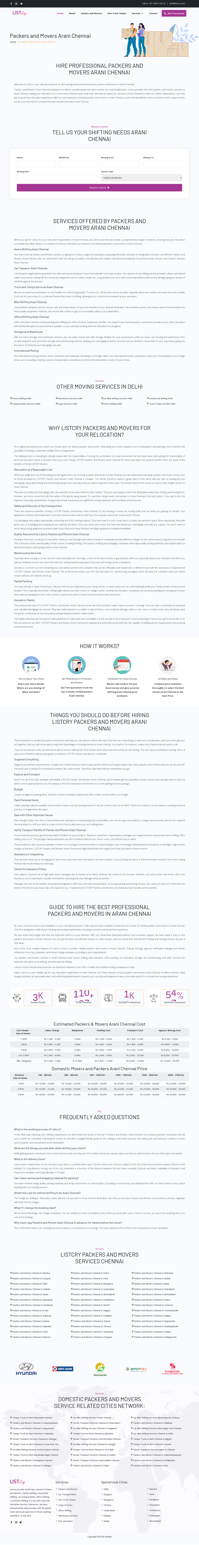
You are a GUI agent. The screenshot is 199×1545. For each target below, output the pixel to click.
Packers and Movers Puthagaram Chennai (32, 1460)
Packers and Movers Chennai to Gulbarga (31, 1316)
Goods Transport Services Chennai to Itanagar (35, 1439)
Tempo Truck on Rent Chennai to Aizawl (152, 1444)
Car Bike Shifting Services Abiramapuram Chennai (156, 1417)
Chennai (106, 1505)
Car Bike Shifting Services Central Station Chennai (36, 1449)
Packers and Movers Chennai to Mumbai (31, 1273)
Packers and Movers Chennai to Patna (91, 1273)
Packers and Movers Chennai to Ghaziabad (32, 1300)
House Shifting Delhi (21, 398)
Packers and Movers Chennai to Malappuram (155, 1337)
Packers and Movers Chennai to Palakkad (92, 1316)
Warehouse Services (67, 1516)
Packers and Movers (91, 13)
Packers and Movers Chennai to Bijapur (152, 1316)
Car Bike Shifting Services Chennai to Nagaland (95, 1428)
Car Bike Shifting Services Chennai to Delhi (153, 1434)
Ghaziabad (153, 1505)
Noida (105, 1521)
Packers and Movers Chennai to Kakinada (31, 1326)
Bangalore (107, 1500)
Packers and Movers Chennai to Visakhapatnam (156, 1326)
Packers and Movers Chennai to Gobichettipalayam (157, 1455)
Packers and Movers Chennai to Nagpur (91, 1310)
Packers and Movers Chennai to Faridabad (33, 1305)
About (72, 13)
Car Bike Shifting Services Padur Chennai (92, 1417)
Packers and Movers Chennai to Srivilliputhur (154, 1460)
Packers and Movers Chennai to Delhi (29, 1284)
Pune (150, 1494)
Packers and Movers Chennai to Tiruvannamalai (156, 1310)
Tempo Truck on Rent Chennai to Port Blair (93, 1449)
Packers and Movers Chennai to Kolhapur (32, 1466)
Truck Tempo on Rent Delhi (162, 404)
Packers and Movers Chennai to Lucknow (153, 1305)
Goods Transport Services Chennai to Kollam (94, 1455)
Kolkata (106, 1516)
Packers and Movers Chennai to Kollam (152, 1332)
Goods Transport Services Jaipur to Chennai (154, 1449)
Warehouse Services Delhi (70, 398)
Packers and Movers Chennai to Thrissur (92, 1326)
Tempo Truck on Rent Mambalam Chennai (32, 1417)
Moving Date (23, 172)
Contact (153, 13)
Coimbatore (154, 1510)
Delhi (104, 1489)
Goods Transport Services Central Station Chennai (97, 1439)
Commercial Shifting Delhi (161, 398)
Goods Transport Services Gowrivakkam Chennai (96, 1460)
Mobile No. (64, 158)
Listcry (108, 1536)
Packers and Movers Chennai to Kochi (30, 1332)
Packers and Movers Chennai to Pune (90, 1278)
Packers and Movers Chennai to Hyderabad (93, 1289)
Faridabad (153, 1499)
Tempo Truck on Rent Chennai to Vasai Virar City (35, 1444)
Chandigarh (153, 1516)
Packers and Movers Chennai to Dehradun (153, 1273)
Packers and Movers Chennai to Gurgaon (31, 1278)
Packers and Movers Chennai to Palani (91, 1466)
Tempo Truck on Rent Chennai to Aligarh (152, 1439)
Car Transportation (66, 1494)
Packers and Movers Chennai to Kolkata (31, 1289)
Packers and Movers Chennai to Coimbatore (94, 1300)
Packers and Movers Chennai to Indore (152, 1300)
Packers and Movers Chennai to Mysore (31, 1337)
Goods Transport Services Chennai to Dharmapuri (96, 1423)
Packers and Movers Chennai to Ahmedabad (94, 1294)
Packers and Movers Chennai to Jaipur (151, 1284)
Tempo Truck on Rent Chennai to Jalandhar (93, 1434)
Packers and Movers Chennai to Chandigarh (154, 1289)
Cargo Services (64, 1505)
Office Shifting (63, 1510)
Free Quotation (64, 1521)
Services (137, 13)
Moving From (107, 158)
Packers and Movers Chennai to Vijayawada (154, 1321)
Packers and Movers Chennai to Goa (150, 1466)
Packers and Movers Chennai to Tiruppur (92, 1337)
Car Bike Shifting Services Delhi (117, 398)
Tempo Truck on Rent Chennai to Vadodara (33, 1434)
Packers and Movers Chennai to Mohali (152, 1278)
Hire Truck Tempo (117, 13)
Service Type (107, 172)
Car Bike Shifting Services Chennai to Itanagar (94, 1444)
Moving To (148, 158)
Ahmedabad (154, 1521)
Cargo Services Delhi (67, 404)
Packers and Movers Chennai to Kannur (31, 1321)
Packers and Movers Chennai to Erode (30, 1310)
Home (60, 13)
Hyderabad (108, 1510)
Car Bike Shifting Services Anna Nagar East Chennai (157, 1428)
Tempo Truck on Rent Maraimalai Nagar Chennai (35, 1455)
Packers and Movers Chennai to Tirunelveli (93, 1332)
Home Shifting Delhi (112, 404)
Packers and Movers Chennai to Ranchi (91, 1305)
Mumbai (152, 1489)
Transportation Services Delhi (26, 404)
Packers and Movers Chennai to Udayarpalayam (35, 1423)
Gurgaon (106, 1494)
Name (20, 158)
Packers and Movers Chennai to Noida (30, 1294)
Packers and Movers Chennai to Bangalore (93, 1284)
